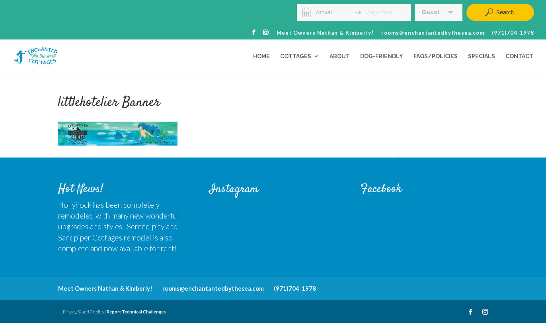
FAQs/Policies (435, 56)
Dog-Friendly (381, 56)
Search (499, 12)
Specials (481, 56)
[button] (438, 12)
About (340, 56)
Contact (519, 56)
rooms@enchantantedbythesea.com (432, 33)
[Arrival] (332, 12)
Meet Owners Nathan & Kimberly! (325, 33)
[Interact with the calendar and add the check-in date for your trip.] (306, 12)
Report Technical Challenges (136, 311)
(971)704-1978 (513, 33)
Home (261, 56)
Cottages (295, 56)
